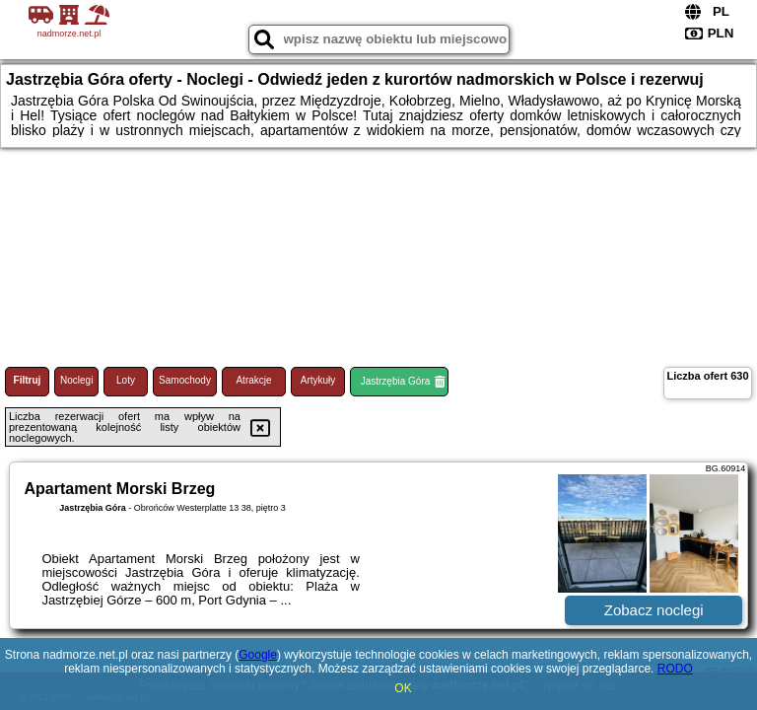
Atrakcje (253, 380)
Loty (125, 380)
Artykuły (318, 380)
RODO (675, 668)
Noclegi (76, 380)
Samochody (185, 380)
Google (258, 655)
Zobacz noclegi (654, 610)
